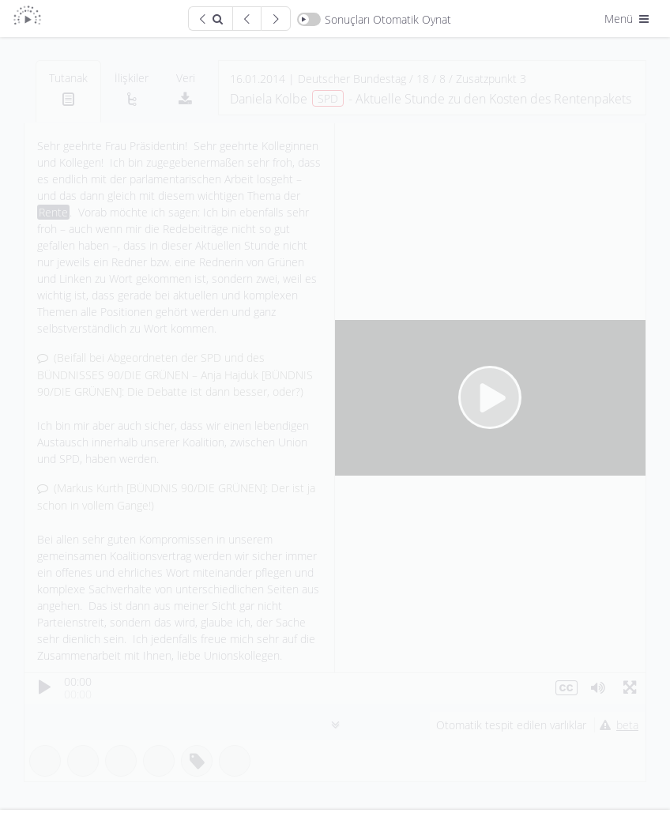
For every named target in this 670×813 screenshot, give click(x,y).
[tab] (68, 91)
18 (422, 78)
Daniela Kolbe (268, 98)
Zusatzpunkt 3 (491, 78)
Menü (628, 18)
